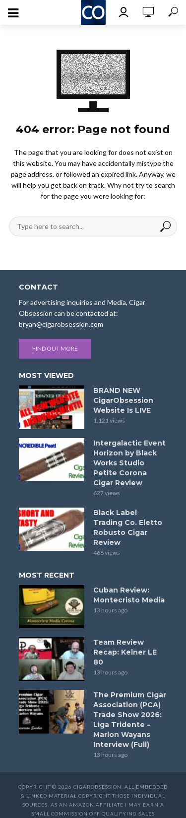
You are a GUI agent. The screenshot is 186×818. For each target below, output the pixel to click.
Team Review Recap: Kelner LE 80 (125, 652)
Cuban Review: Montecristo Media (129, 595)
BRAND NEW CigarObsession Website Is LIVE (123, 400)
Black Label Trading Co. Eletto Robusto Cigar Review (127, 527)
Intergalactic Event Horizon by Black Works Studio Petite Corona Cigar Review (129, 463)
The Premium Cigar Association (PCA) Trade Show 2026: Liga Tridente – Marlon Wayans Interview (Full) (129, 719)
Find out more (55, 348)
